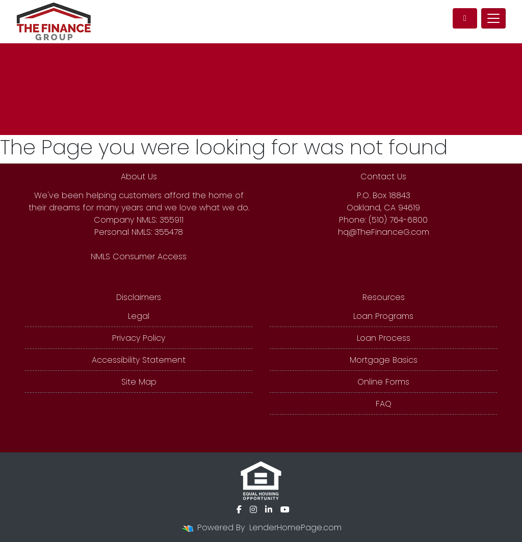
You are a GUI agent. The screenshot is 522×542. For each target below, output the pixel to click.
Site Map (138, 382)
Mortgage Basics (383, 360)
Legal (138, 316)
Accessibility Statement (139, 360)
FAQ (384, 404)
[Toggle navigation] (493, 18)
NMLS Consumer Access (139, 256)
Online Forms (383, 382)
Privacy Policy (138, 338)
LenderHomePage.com (295, 527)
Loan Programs (383, 316)
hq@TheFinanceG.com (383, 232)
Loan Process (383, 338)
